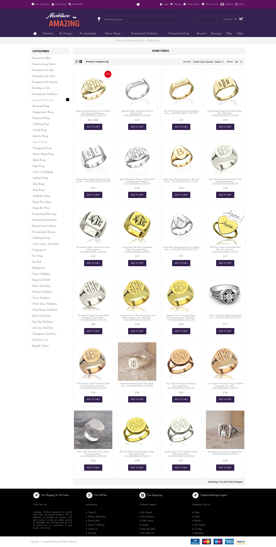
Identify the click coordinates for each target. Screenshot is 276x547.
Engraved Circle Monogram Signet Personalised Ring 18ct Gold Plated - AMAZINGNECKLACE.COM (181, 317)
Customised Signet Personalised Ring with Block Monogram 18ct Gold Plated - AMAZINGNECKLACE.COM (137, 317)
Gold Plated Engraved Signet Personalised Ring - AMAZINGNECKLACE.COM (181, 112)
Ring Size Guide (147, 529)
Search (196, 517)
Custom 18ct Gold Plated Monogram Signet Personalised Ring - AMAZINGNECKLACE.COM (137, 249)
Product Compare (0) (97, 61)
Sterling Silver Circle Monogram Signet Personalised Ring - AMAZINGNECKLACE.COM (181, 454)
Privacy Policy (93, 521)
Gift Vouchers (199, 525)
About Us (91, 512)
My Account (145, 512)
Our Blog (197, 529)
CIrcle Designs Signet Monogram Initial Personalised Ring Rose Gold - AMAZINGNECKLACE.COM (93, 386)
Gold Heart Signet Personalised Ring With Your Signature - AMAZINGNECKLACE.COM (225, 249)
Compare (144, 525)
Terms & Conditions (95, 525)
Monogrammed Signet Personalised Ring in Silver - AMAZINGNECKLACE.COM (93, 180)
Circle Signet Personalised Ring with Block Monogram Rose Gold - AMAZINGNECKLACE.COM (225, 386)
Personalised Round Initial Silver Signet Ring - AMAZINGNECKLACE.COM (137, 385)
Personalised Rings (134, 40)
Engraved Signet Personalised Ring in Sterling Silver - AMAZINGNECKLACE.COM (137, 113)
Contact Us (92, 529)
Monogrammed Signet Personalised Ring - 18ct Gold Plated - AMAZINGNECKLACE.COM (225, 113)
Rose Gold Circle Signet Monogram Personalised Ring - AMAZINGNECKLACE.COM (181, 386)
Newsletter (198, 533)
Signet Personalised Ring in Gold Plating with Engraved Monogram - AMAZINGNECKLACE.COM (93, 113)
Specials (196, 521)
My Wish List (146, 533)
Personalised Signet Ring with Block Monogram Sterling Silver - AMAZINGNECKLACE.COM (93, 317)
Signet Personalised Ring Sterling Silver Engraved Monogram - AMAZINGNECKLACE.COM (225, 181)
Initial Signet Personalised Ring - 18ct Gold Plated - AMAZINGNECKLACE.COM (181, 180)
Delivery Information (96, 517)
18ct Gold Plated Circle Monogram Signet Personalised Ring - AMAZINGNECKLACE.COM (137, 454)
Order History (146, 521)
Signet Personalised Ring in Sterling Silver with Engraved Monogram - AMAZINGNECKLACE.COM (137, 181)
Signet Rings (154, 40)
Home (118, 40)
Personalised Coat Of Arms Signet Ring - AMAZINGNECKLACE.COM (225, 453)
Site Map (91, 533)
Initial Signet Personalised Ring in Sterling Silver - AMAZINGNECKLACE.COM (181, 248)
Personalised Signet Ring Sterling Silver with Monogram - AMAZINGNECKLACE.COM (93, 249)
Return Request (146, 517)
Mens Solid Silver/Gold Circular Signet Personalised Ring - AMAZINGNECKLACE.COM (93, 454)
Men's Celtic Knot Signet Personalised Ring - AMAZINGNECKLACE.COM (225, 316)
